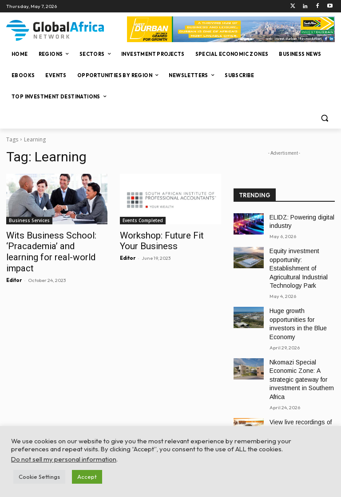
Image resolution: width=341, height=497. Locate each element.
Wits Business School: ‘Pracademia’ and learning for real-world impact (54, 245)
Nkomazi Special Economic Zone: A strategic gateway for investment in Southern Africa (297, 349)
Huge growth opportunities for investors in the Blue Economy (301, 302)
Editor (14, 265)
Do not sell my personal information (63, 459)
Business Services (29, 220)
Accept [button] (87, 476)
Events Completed (143, 220)
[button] (324, 118)
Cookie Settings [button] (39, 476)
